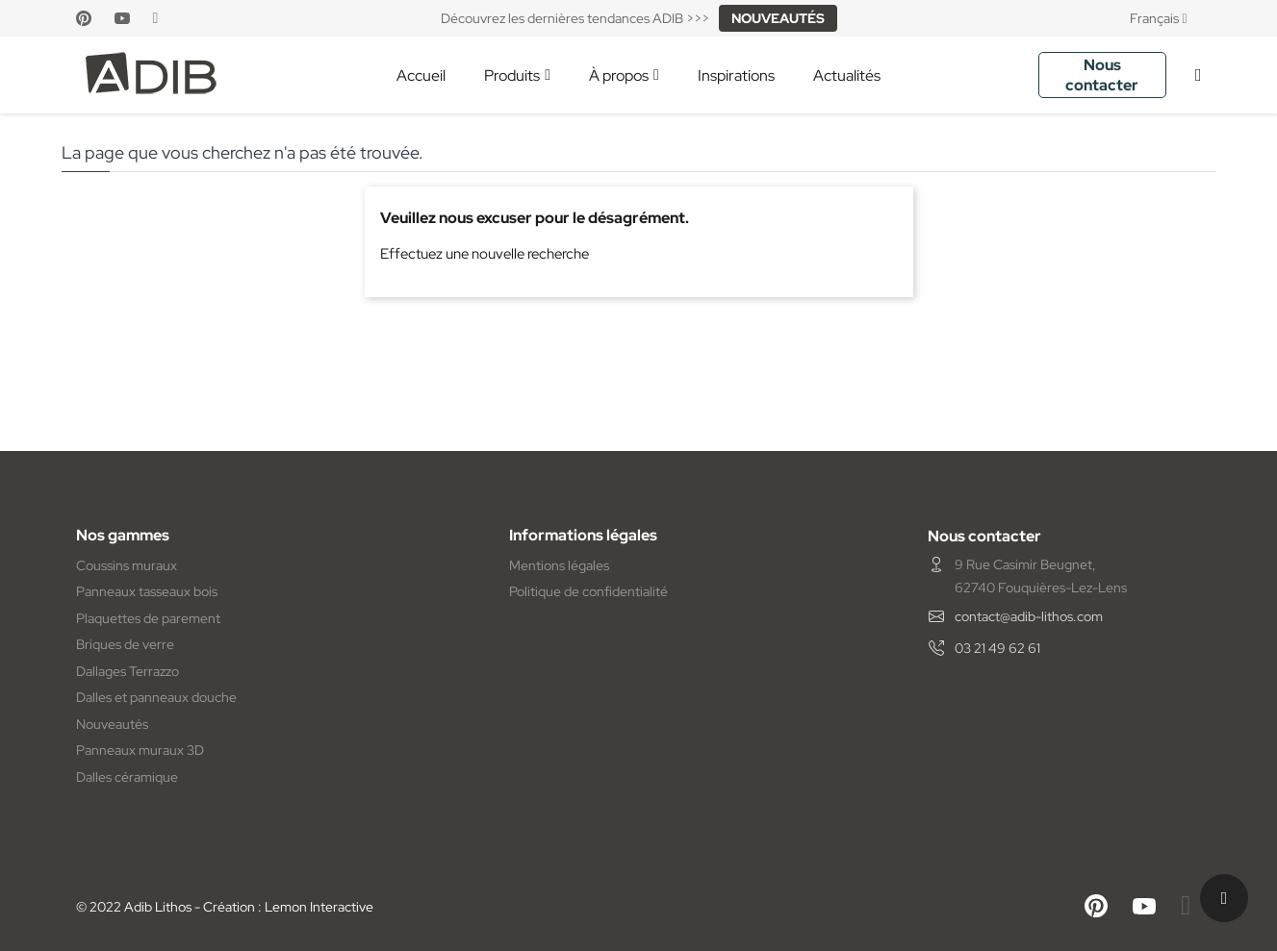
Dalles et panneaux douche (156, 697)
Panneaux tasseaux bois (146, 591)
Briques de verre (125, 644)
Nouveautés (112, 724)
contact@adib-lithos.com (1029, 616)
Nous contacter (1101, 75)
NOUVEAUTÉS (778, 18)
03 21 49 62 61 (997, 648)
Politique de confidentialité (588, 591)
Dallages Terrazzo (127, 671)
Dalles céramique (127, 777)
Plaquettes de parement (148, 618)
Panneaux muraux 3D (140, 750)
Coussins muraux (126, 565)
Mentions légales (559, 565)
